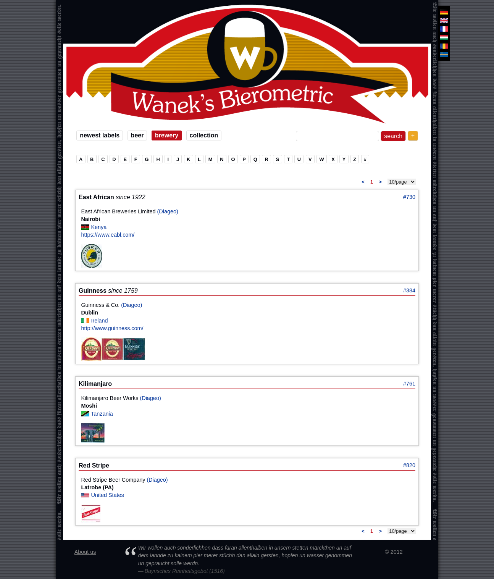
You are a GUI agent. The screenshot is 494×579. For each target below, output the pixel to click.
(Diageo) (167, 211)
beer (137, 135)
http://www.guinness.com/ (112, 328)
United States (107, 495)
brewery (166, 135)
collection (204, 135)
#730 (409, 197)
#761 (409, 384)
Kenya (99, 227)
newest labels (99, 135)
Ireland (99, 321)
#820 (409, 465)
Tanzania (102, 414)
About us (85, 552)
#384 (409, 290)
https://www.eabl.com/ (107, 235)
